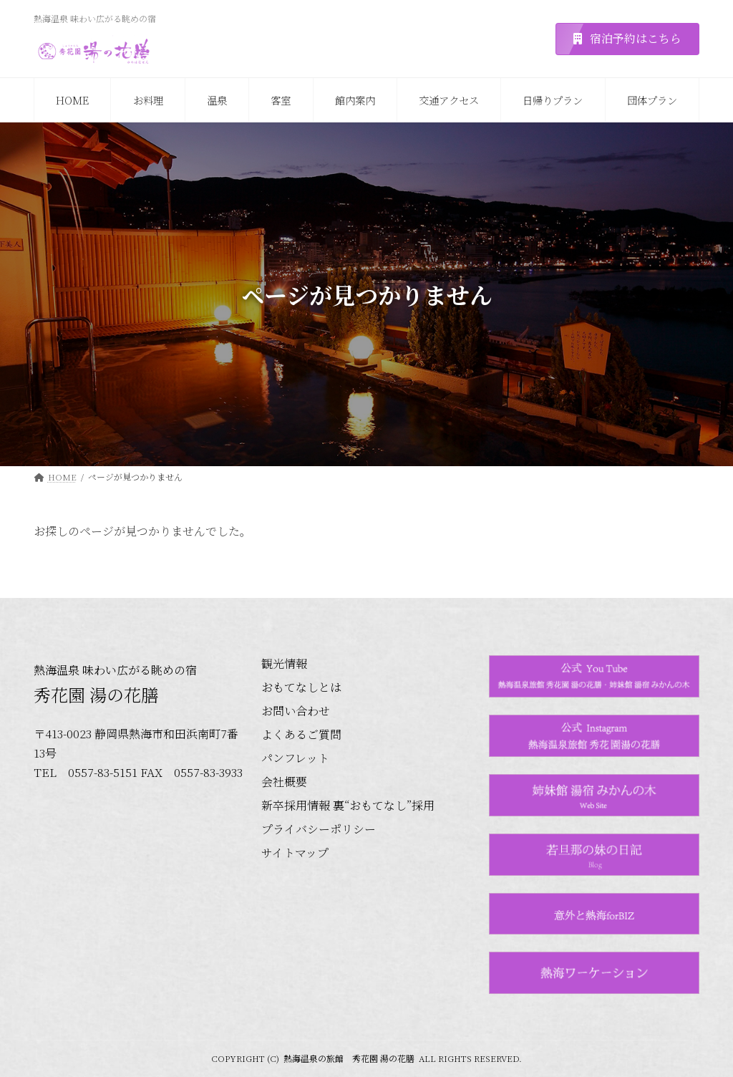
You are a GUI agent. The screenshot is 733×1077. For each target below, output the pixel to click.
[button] (627, 39)
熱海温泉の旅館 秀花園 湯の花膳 (348, 1058)
